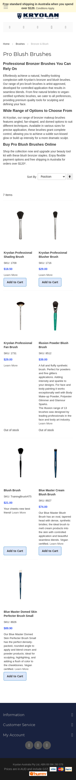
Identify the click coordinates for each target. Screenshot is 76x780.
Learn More (10, 274)
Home (6, 44)
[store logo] (38, 16)
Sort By (31, 176)
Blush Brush (12, 490)
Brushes (20, 44)
